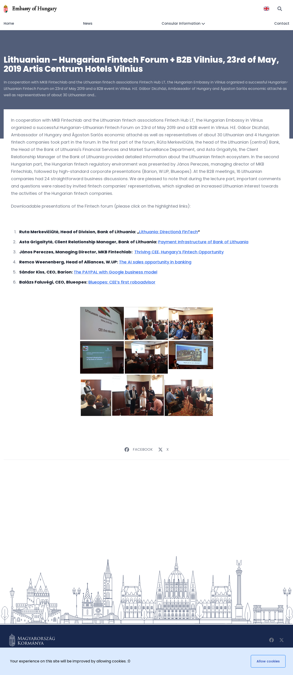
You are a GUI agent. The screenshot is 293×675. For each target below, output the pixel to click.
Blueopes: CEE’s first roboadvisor (121, 282)
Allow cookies (268, 661)
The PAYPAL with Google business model (115, 272)
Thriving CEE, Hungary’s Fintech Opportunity (179, 252)
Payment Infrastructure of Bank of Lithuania (203, 242)
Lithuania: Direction (158, 232)
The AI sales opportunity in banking (155, 262)
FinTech (189, 232)
